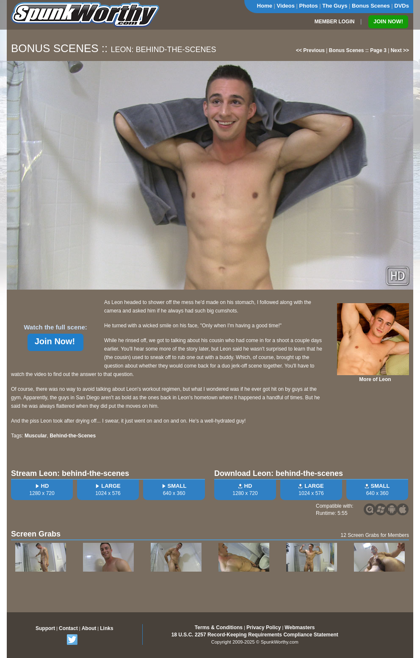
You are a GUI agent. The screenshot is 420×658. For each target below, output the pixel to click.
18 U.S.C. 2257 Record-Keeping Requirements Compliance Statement (254, 635)
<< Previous (310, 50)
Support (45, 628)
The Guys (334, 6)
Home (264, 6)
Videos (286, 6)
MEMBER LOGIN (335, 22)
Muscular (36, 436)
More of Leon (375, 379)
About (89, 628)
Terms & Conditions (219, 627)
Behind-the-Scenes (73, 436)
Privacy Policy (263, 627)
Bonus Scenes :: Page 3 (358, 50)
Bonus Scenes (371, 6)
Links (106, 628)
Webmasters (300, 627)
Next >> (400, 50)
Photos (308, 6)
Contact (68, 628)
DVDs (401, 6)
